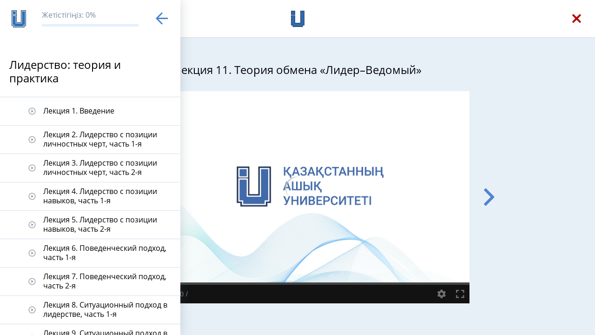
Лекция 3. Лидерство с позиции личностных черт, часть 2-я (100, 167)
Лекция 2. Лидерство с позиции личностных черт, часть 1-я (100, 138)
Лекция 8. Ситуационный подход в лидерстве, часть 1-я (105, 309)
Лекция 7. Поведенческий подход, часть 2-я (104, 280)
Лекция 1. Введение (78, 111)
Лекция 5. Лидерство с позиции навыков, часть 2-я (100, 224)
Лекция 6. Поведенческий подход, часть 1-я (104, 252)
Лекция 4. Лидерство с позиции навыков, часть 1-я (100, 195)
